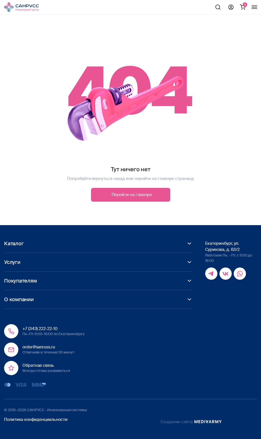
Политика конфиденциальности (36, 419)
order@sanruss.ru (38, 347)
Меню (254, 7)
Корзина (243, 7)
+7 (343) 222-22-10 (40, 328)
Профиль (231, 7)
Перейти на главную (132, 194)
